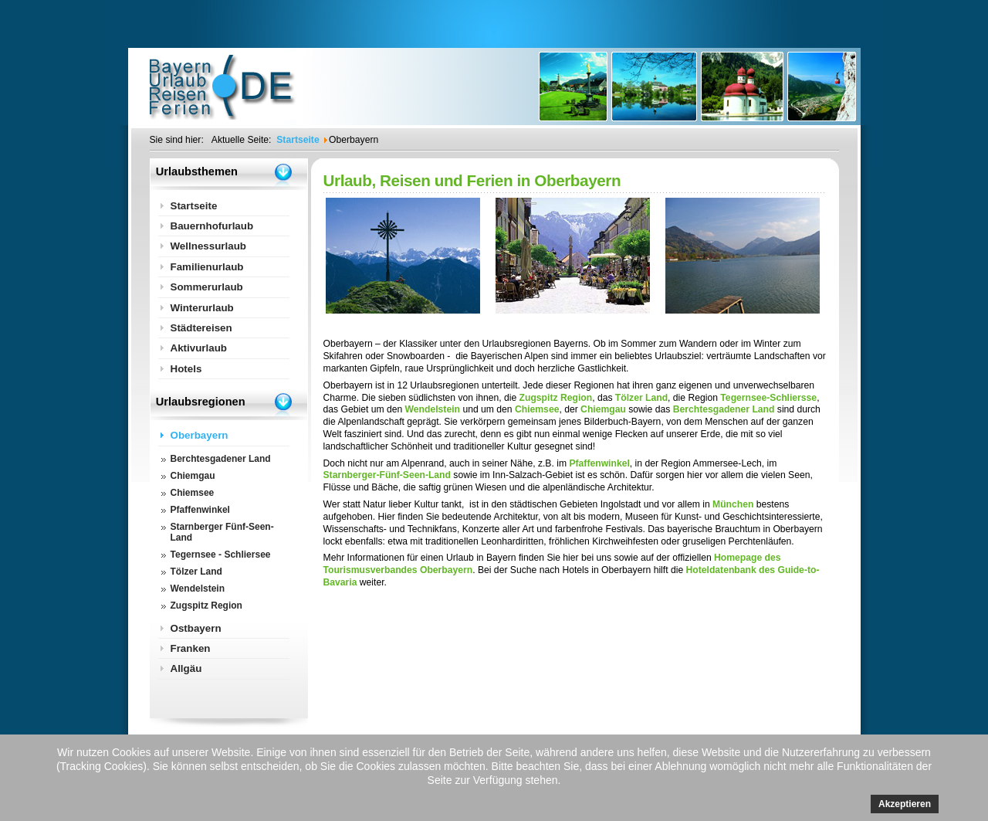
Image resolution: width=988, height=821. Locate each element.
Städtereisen (201, 328)
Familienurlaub (207, 267)
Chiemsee (537, 409)
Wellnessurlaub (209, 246)
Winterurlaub (202, 308)
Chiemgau (603, 409)
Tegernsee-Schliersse (768, 397)
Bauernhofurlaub (212, 226)
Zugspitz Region (556, 397)
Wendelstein (432, 409)
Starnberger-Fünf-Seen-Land (387, 475)
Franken (191, 648)
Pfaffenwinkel (599, 463)
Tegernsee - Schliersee (221, 554)
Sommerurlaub (207, 287)
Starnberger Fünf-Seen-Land (222, 532)
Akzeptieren (904, 804)
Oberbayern (199, 435)
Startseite (194, 206)
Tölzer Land (641, 397)
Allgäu (186, 668)
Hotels (186, 369)
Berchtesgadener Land (724, 409)
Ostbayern (196, 628)
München (732, 504)
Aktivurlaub (199, 348)
